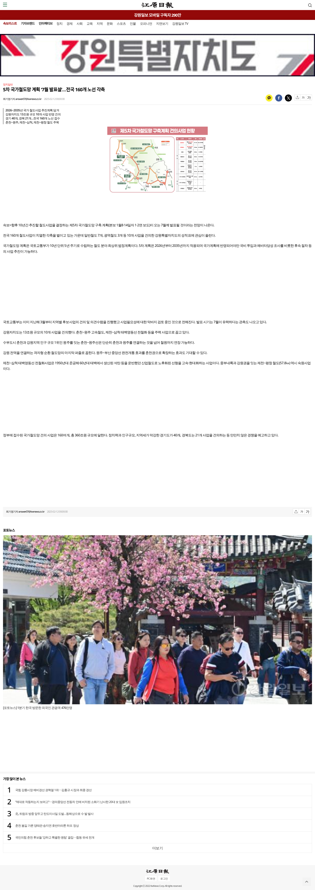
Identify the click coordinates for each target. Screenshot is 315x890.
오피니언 (146, 23)
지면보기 (162, 23)
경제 (69, 23)
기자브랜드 (28, 23)
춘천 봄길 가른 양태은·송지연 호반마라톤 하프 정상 (47, 825)
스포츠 (121, 23)
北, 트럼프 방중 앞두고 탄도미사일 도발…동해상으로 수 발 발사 (54, 814)
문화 (110, 23)
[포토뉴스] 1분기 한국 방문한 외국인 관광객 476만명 (37, 707)
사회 (80, 23)
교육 (90, 23)
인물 (133, 23)
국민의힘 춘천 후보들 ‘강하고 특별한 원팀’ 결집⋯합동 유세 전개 (54, 837)
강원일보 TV (180, 23)
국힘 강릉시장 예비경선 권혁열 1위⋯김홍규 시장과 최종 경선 (53, 790)
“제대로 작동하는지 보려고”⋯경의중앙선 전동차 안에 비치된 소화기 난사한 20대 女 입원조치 (72, 802)
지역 (100, 23)
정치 (59, 23)
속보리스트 (10, 23)
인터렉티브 (45, 23)
